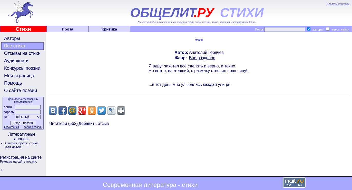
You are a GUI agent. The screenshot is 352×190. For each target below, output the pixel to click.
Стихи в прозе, (17, 143)
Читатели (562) (63, 123)
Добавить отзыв (94, 123)
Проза (67, 29)
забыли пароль (33, 127)
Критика (109, 29)
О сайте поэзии (20, 90)
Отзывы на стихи (22, 53)
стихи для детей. (21, 145)
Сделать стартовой (338, 4)
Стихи (23, 29)
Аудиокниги (16, 60)
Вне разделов (202, 58)
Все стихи (14, 45)
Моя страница (19, 75)
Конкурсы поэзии (22, 68)
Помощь (13, 83)
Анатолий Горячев (206, 52)
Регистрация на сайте (21, 157)
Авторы (12, 38)
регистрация (11, 127)
